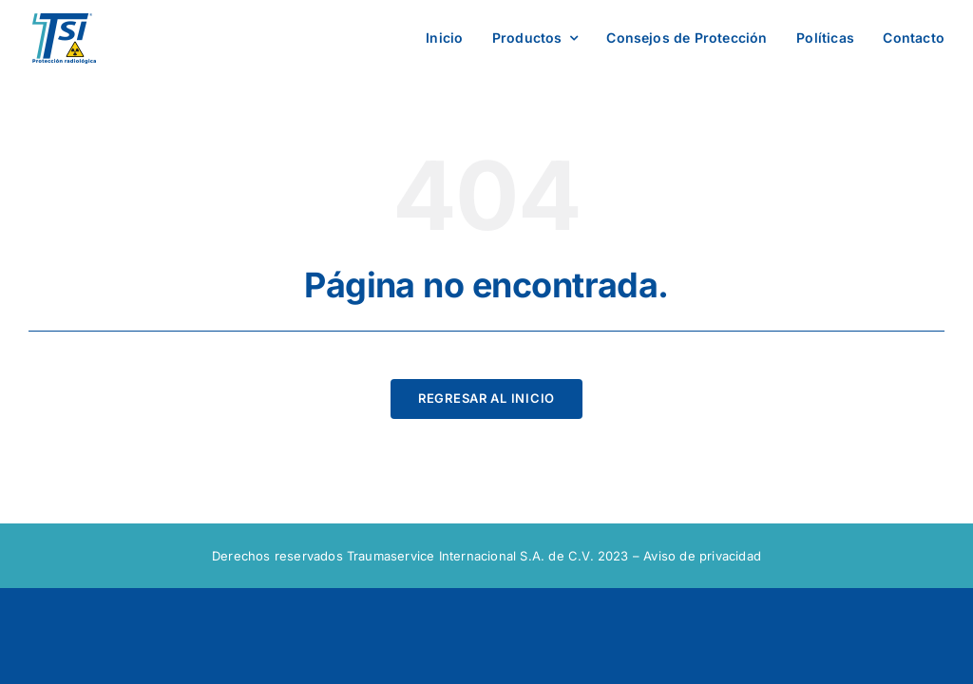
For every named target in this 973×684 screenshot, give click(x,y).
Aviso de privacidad (702, 555)
